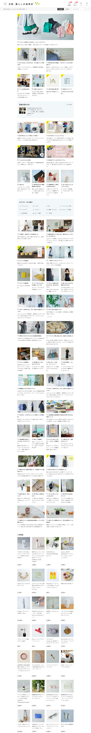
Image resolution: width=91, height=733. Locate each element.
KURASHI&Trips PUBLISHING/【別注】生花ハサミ (52, 553)
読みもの (75, 5)
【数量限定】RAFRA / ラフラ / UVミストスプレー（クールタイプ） (38, 696)
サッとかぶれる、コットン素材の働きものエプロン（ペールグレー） (38, 667)
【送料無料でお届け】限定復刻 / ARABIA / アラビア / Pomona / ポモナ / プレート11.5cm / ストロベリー (23, 668)
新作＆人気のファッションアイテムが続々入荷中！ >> (15, 9)
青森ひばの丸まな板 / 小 (67, 583)
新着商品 (69, 5)
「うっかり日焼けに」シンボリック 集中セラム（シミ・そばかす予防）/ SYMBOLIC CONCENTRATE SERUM (23, 698)
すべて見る (69, 104)
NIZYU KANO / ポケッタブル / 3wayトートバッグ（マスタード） (67, 641)
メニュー (87, 5)
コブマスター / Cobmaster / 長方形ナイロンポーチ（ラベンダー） (52, 641)
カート (81, 5)
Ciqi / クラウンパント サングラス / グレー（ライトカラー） (52, 726)
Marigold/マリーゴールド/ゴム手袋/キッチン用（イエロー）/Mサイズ (52, 585)
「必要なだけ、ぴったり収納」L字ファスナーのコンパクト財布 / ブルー (38, 726)
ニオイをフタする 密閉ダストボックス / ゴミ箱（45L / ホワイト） (67, 613)
